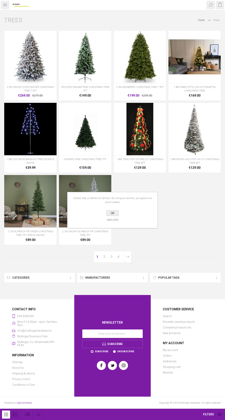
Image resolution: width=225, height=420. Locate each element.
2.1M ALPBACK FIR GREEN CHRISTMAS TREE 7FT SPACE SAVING (30, 233)
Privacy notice (21, 379)
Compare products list (177, 327)
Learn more (112, 219)
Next (127, 256)
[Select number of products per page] (27, 414)
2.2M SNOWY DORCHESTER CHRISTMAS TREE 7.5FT (30, 88)
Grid (6, 415)
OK (112, 213)
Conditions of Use (23, 384)
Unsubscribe (125, 351)
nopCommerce (24, 402)
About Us (18, 367)
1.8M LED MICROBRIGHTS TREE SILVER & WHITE (30, 161)
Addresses (169, 361)
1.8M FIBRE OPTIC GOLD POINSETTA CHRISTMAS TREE (195, 88)
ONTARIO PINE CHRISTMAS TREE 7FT (85, 159)
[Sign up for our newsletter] (112, 333)
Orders (167, 355)
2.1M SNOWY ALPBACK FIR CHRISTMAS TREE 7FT (85, 233)
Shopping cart (172, 367)
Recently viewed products (179, 321)
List (15, 415)
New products (172, 333)
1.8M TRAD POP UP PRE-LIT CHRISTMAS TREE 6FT (140, 161)
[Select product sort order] (38, 414)
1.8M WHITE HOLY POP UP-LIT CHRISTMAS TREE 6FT (194, 161)
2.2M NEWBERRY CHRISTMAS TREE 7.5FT (140, 87)
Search (167, 316)
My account (170, 350)
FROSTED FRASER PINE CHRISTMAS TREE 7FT (85, 88)
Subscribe (101, 351)
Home (201, 20)
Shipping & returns (23, 373)
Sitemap (17, 362)
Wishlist (168, 372)
